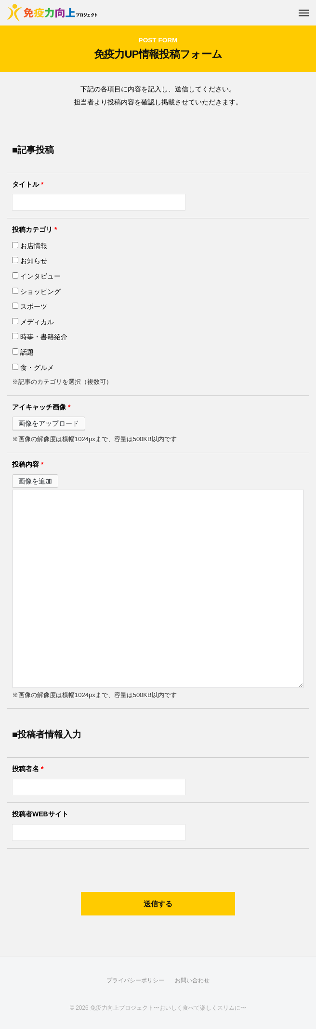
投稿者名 (27, 769)
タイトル (27, 184)
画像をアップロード (48, 423)
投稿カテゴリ (34, 229)
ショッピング (36, 291)
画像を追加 (35, 481)
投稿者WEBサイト (40, 814)
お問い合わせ (192, 980)
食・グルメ (33, 367)
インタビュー (36, 276)
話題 (23, 352)
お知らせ (29, 261)
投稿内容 (27, 464)
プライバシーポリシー (135, 980)
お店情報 (29, 246)
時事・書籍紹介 (39, 337)
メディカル (33, 322)
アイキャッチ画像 (41, 407)
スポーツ (29, 306)
